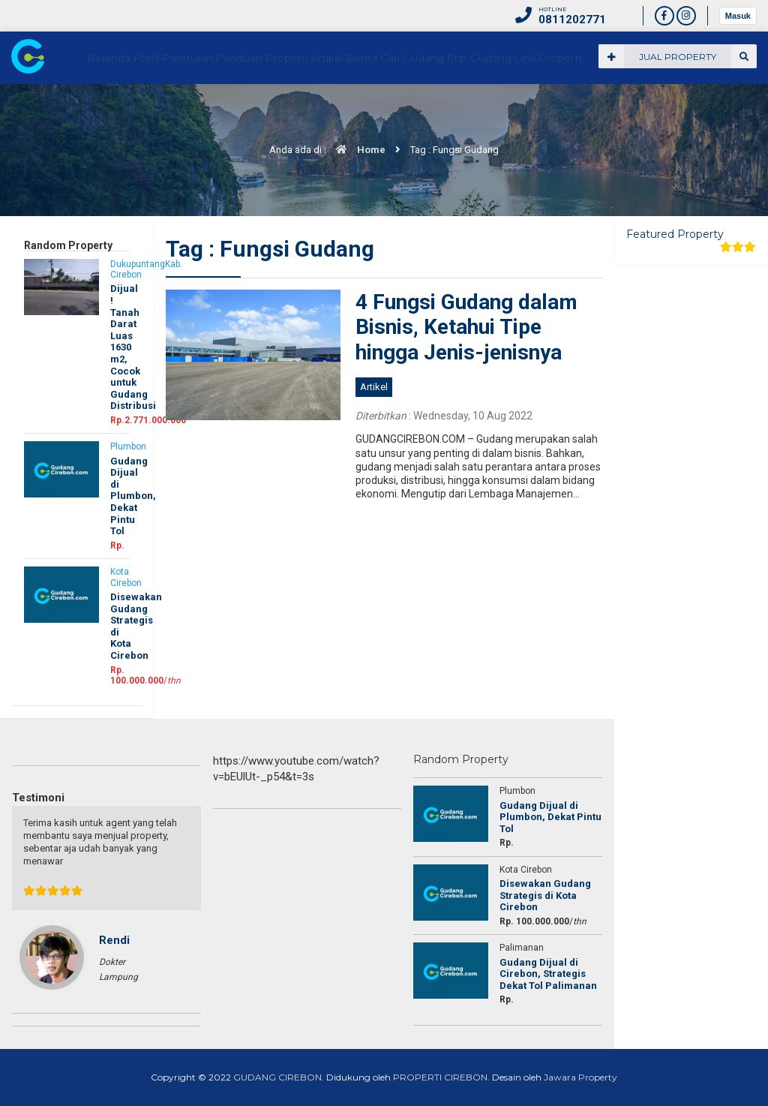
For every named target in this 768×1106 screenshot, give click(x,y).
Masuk (738, 15)
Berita (499, 110)
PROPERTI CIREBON (440, 1077)
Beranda (187, 110)
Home (357, 149)
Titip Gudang (639, 110)
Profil (238, 110)
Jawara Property (580, 1077)
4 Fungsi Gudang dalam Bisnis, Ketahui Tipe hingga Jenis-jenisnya (467, 327)
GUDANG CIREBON (277, 1077)
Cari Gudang (561, 110)
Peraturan (293, 110)
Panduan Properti (376, 110)
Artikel (450, 110)
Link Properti (717, 110)
